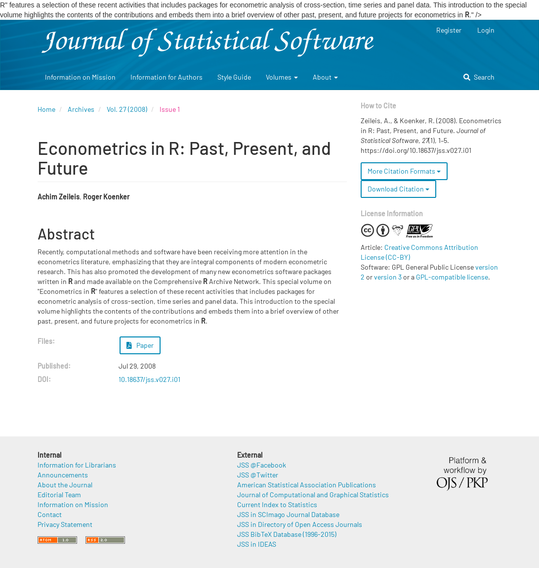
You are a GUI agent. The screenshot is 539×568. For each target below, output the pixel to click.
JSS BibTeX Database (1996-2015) (286, 534)
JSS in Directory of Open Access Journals (299, 524)
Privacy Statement (65, 524)
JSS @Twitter (257, 475)
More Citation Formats (404, 171)
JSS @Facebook (261, 465)
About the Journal (65, 484)
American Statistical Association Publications (306, 484)
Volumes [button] (282, 77)
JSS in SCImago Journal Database (288, 514)
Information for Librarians (77, 465)
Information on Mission (80, 77)
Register (448, 30)
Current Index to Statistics (277, 504)
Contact (50, 514)
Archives (81, 109)
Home (46, 109)
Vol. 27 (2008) (127, 109)
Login (486, 30)
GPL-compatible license (452, 277)
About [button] (325, 77)
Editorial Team (59, 494)
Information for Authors (166, 77)
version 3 (388, 277)
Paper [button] (140, 345)
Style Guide (234, 77)
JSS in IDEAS (256, 544)
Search (479, 77)
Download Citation (398, 189)
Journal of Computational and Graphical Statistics (313, 494)
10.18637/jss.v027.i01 (149, 379)
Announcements (63, 475)
